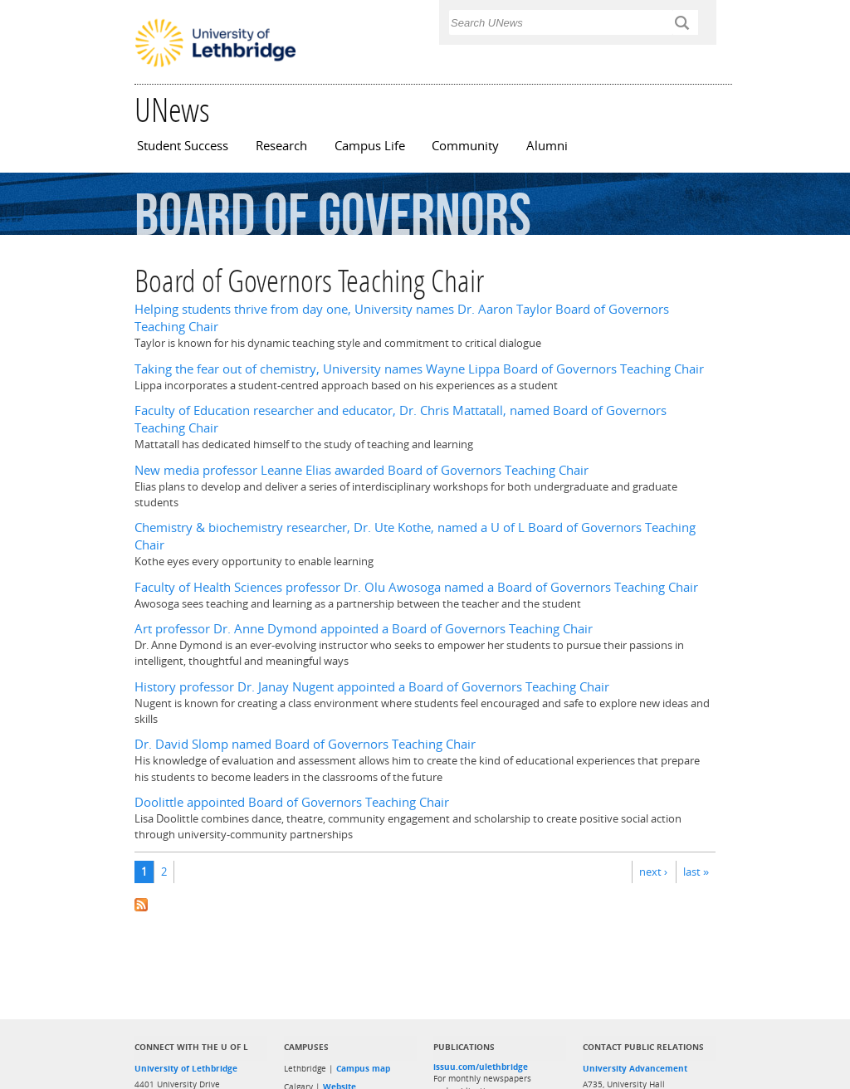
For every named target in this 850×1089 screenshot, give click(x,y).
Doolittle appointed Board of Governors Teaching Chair (291, 802)
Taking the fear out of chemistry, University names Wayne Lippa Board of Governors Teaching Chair (419, 369)
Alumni (547, 145)
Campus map (363, 1068)
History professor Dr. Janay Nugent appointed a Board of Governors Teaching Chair (371, 687)
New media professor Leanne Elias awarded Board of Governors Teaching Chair (361, 470)
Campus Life (370, 145)
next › (653, 871)
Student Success (182, 145)
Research (281, 145)
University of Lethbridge (185, 1068)
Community (465, 145)
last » (696, 871)
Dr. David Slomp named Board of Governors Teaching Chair (305, 744)
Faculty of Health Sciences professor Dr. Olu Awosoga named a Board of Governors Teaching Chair (416, 587)
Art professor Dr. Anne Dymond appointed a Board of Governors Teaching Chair (363, 628)
